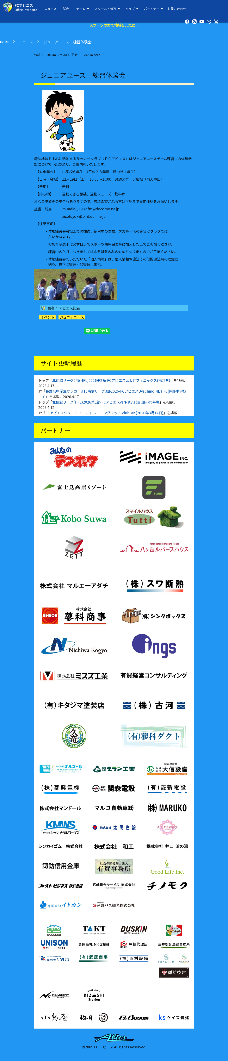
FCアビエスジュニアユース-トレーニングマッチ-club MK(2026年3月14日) (104, 412)
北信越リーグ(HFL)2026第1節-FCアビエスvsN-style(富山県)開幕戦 (105, 402)
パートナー (154, 8)
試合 (66, 8)
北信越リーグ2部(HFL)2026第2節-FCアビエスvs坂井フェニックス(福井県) (111, 380)
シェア (117, 331)
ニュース (50, 8)
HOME (4, 42)
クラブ (132, 8)
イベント (47, 317)
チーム (83, 8)
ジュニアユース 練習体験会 (67, 41)
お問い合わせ (176, 8)
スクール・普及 (108, 8)
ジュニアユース (72, 317)
